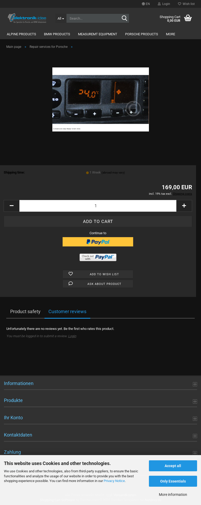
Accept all (173, 466)
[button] (146, 4)
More (170, 34)
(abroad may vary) (113, 172)
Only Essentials (173, 481)
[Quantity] (97, 206)
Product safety (25, 311)
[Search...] (60, 18)
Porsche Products (141, 34)
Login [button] (164, 4)
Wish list (186, 4)
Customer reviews (67, 311)
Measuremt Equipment (97, 34)
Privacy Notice (114, 481)
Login (72, 336)
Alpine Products (21, 34)
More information (173, 494)
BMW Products (57, 34)
